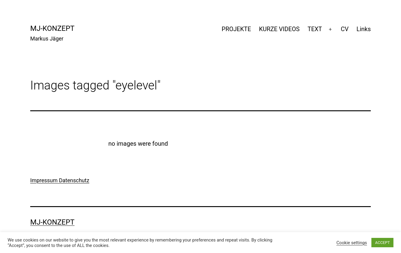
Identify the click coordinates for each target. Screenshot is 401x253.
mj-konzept (52, 28)
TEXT (315, 29)
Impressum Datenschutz (59, 180)
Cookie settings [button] (351, 242)
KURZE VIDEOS (279, 29)
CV (345, 29)
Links (364, 29)
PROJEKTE (236, 29)
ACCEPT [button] (382, 242)
